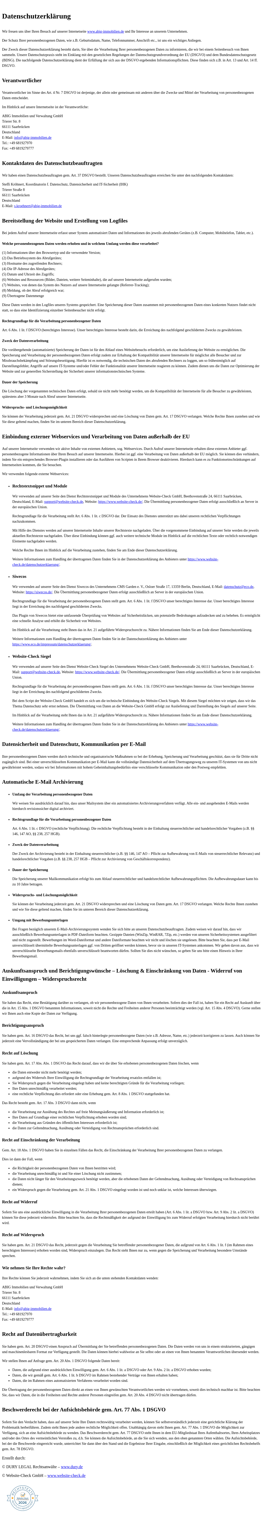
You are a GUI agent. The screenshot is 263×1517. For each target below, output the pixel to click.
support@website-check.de (63, 502)
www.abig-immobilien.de (105, 31)
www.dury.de (72, 1467)
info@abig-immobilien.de (32, 138)
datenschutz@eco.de (238, 587)
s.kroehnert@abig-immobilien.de (38, 206)
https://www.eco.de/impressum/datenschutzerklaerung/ (51, 644)
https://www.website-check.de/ (120, 502)
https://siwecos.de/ (39, 592)
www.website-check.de (67, 1475)
